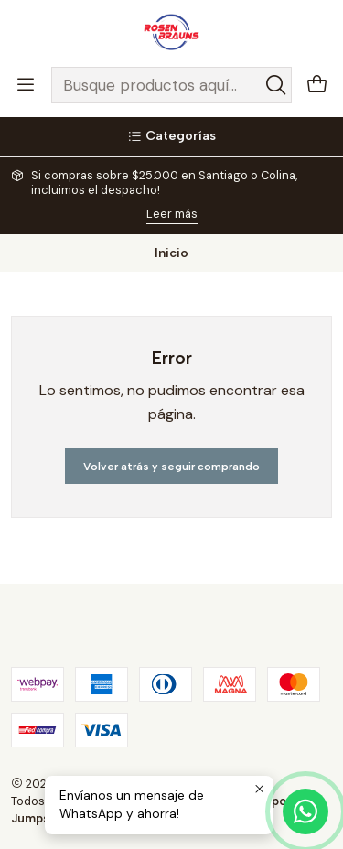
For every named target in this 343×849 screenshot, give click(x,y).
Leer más (172, 213)
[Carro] (317, 85)
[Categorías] (171, 136)
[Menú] (25, 85)
